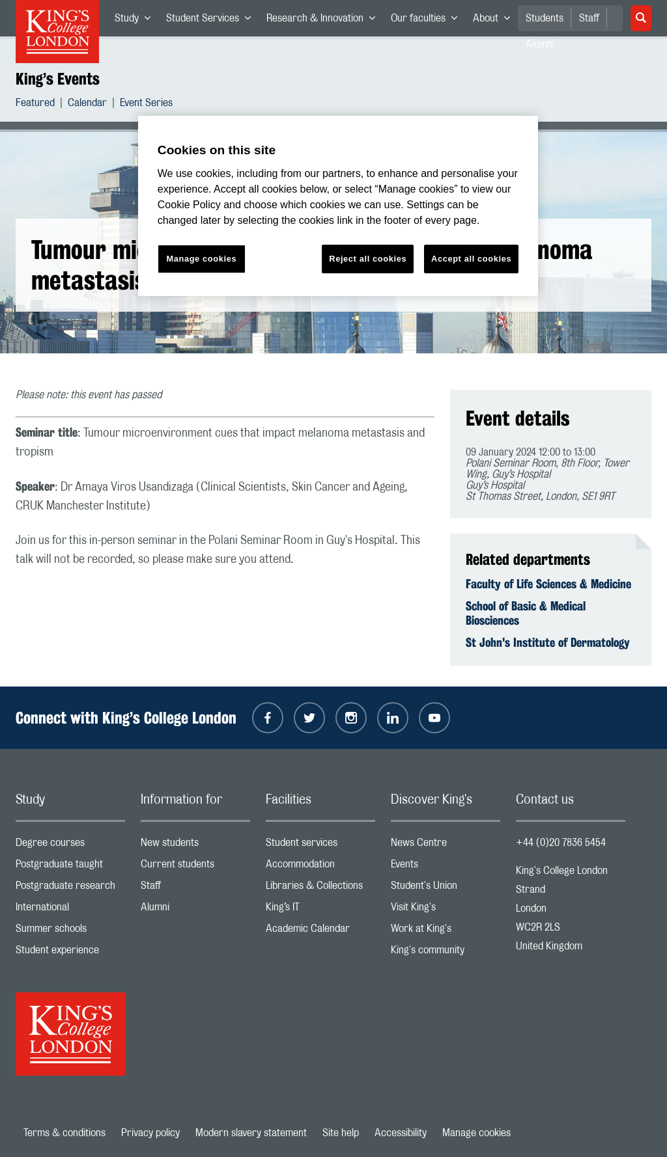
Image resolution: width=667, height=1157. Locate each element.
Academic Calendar (320, 931)
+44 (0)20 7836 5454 (561, 842)
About (495, 21)
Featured (35, 104)
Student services (320, 845)
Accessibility (401, 1133)
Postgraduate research (70, 888)
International (70, 910)
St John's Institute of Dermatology (548, 642)
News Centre (445, 845)
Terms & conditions (64, 1133)
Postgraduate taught (70, 867)
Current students (195, 867)
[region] (338, 206)
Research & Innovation (324, 21)
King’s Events (58, 79)
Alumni (195, 910)
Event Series (146, 104)
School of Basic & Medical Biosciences (526, 613)
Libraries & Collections (320, 888)
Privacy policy (150, 1133)
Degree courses (70, 845)
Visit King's (445, 910)
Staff (589, 18)
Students (544, 18)
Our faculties (428, 21)
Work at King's (445, 931)
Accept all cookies (471, 259)
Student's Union (445, 888)
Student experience (70, 953)
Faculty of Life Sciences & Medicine (548, 583)
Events (445, 867)
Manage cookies (476, 1133)
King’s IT (320, 910)
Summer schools (70, 931)
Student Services (212, 21)
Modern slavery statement (251, 1133)
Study (136, 21)
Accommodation (320, 867)
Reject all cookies (367, 259)
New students (195, 845)
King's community (445, 953)
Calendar (87, 104)
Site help (340, 1133)
